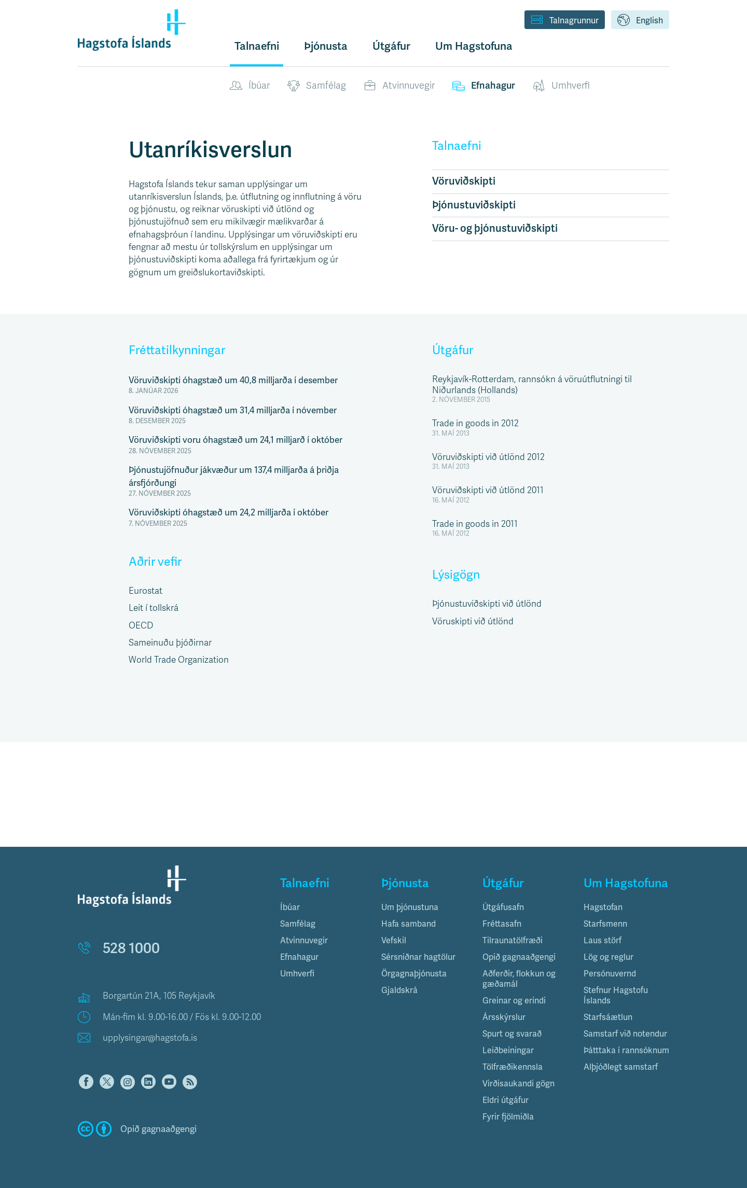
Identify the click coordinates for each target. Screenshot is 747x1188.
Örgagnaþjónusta (414, 973)
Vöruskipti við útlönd (473, 621)
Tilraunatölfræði (512, 940)
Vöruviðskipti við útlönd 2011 (488, 490)
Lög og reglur (608, 957)
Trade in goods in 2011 (475, 524)
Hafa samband (408, 923)
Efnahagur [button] (299, 957)
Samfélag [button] (297, 923)
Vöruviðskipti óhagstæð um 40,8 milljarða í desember (233, 380)
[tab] (323, 907)
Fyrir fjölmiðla (508, 1116)
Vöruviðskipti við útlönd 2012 (488, 457)
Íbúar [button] (290, 907)
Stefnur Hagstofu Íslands (616, 995)
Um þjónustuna (409, 907)
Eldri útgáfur (505, 1100)
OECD (141, 625)
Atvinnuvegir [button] (304, 940)
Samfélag (316, 86)
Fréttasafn (501, 923)
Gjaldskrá (399, 990)
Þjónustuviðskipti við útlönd (487, 603)
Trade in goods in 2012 (475, 423)
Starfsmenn (605, 923)
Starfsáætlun (608, 1017)
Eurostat (145, 590)
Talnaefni (256, 46)
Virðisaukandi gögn (518, 1083)
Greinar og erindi (514, 1000)
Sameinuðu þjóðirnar (170, 642)
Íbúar (250, 86)
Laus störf (602, 940)
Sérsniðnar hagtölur (418, 957)
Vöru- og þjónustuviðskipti (495, 228)
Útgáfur (452, 350)
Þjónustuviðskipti (474, 205)
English (640, 20)
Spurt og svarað (512, 1033)
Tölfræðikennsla (512, 1066)
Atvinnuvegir (399, 86)
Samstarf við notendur (625, 1033)
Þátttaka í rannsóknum (626, 1050)
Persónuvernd (610, 973)
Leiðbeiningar (508, 1050)
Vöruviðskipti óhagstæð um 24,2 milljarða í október (228, 512)
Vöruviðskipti (463, 181)
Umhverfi (561, 86)
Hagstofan (603, 907)
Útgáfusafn (503, 907)
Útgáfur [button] (391, 46)
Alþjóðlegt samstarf (621, 1066)
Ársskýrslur (503, 1017)
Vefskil (393, 940)
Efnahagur (483, 86)
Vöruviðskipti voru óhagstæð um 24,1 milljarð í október (235, 439)
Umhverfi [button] (297, 973)
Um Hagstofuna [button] (474, 46)
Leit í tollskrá (153, 608)
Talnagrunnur (565, 20)
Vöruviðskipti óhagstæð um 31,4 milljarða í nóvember (233, 410)
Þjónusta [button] (326, 46)
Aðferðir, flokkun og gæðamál (519, 978)
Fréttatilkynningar (177, 350)
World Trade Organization (179, 659)
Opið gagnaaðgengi (519, 957)
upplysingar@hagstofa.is (150, 1037)
